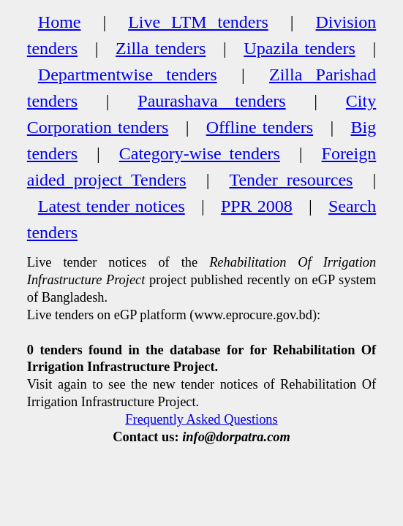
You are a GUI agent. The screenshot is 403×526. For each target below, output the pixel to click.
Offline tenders (259, 127)
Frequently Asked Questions (201, 419)
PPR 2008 (257, 206)
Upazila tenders (299, 48)
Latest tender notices (111, 206)
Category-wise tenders (199, 153)
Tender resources (291, 179)
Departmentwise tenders (127, 74)
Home (59, 21)
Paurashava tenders (211, 100)
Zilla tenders (161, 48)
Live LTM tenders (198, 21)
